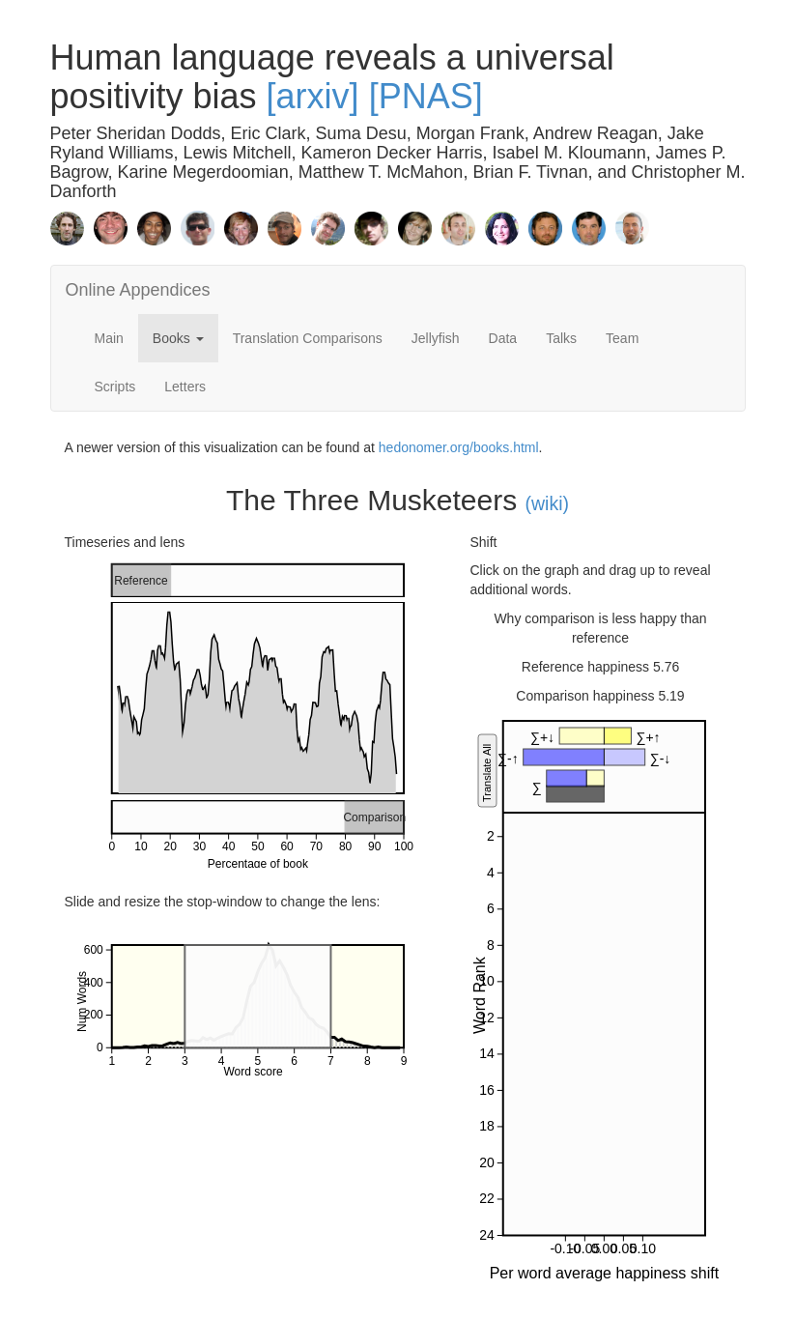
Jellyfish (436, 338)
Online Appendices (138, 290)
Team (622, 338)
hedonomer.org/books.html (459, 447)
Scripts (115, 386)
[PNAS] (426, 96)
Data (503, 338)
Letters (185, 386)
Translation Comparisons (308, 338)
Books (178, 338)
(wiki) (547, 503)
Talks (561, 338)
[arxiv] (313, 96)
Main (109, 338)
